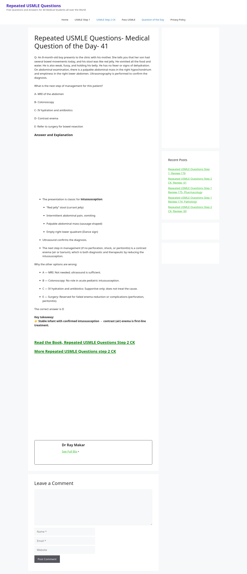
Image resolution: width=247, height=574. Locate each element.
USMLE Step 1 (82, 19)
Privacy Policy (178, 19)
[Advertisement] (93, 166)
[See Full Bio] (78, 451)
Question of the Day (153, 19)
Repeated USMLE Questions (33, 5)
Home (64, 19)
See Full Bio (69, 451)
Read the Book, (49, 342)
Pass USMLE (128, 19)
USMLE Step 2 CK (106, 19)
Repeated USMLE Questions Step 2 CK (99, 342)
